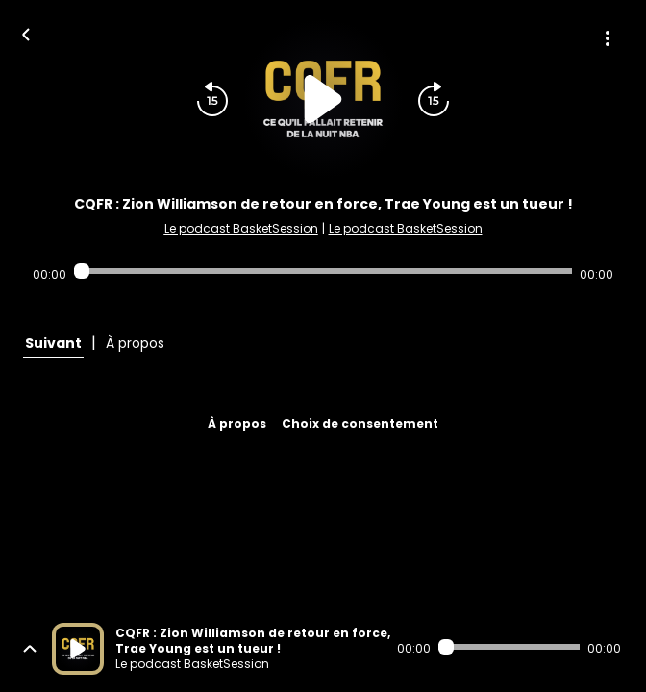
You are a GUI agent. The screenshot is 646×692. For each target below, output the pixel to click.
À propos (237, 423)
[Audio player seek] (323, 271)
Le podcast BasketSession (241, 228)
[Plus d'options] (607, 38)
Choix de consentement (360, 423)
